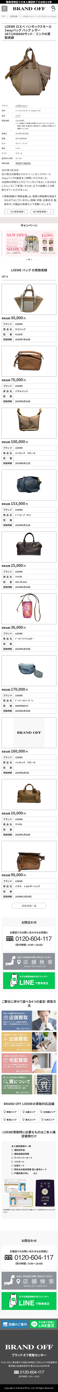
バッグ (17, 115)
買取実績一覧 (29, 906)
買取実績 (13, 16)
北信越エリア (49, 1111)
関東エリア (11, 1111)
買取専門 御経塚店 (23, 163)
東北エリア (30, 1119)
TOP (3, 16)
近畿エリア (30, 1111)
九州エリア (49, 1119)
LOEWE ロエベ (21, 105)
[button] (26, 259)
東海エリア (11, 1119)
